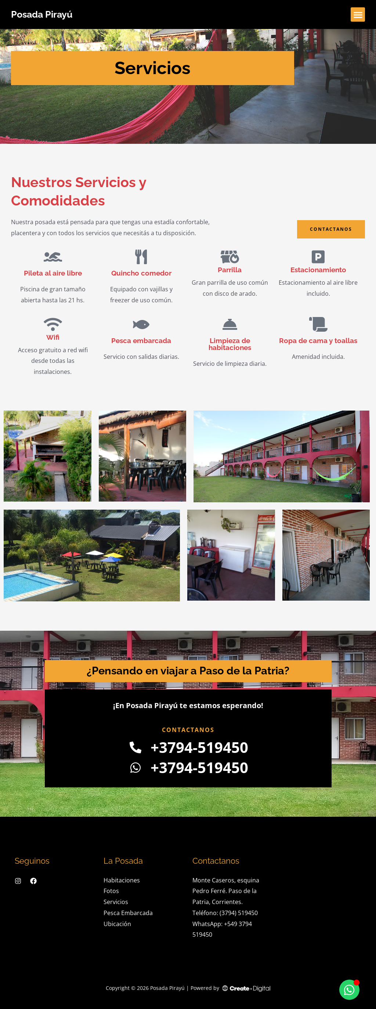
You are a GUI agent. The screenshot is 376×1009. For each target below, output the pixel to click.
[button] (358, 14)
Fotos (111, 891)
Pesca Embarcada (128, 913)
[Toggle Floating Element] (349, 990)
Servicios (116, 902)
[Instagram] (18, 881)
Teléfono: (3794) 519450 (225, 913)
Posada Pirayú (41, 14)
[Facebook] (33, 881)
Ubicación (117, 924)
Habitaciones (122, 880)
